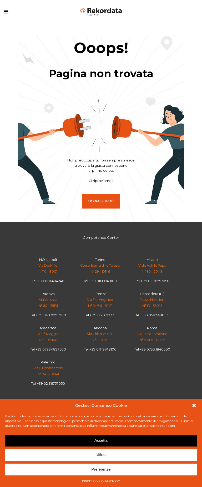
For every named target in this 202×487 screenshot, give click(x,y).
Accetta (101, 440)
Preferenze (100, 469)
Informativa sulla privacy (101, 481)
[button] (194, 405)
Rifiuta (101, 455)
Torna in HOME (101, 201)
